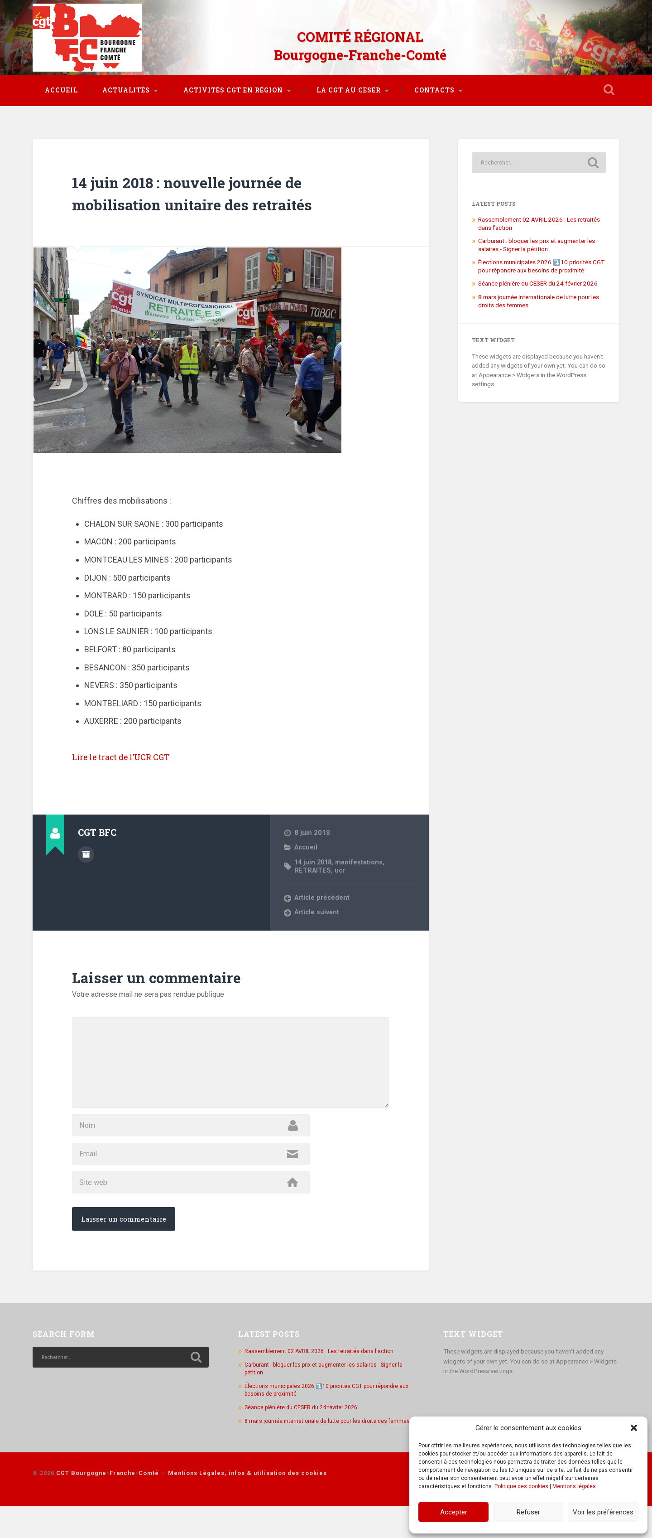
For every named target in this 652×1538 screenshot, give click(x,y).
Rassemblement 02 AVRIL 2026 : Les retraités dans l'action (323, 1375)
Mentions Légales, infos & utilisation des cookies (247, 1505)
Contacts (434, 83)
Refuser (528, 1512)
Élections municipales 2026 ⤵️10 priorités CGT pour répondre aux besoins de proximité (541, 259)
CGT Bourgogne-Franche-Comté (107, 1505)
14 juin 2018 (314, 855)
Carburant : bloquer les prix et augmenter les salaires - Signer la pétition (536, 237)
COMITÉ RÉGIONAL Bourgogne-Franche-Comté (360, 40)
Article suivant (317, 906)
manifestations (362, 855)
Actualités (126, 83)
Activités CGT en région (233, 83)
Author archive (86, 846)
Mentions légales (574, 1486)
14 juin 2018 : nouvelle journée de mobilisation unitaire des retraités (219, 185)
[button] (633, 1427)
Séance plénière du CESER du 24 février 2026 (538, 276)
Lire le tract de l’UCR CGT (134, 749)
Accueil (61, 83)
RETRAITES (313, 863)
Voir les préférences (603, 1512)
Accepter (453, 1512)
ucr (341, 863)
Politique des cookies (521, 1486)
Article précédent (322, 891)
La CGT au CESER (348, 83)
